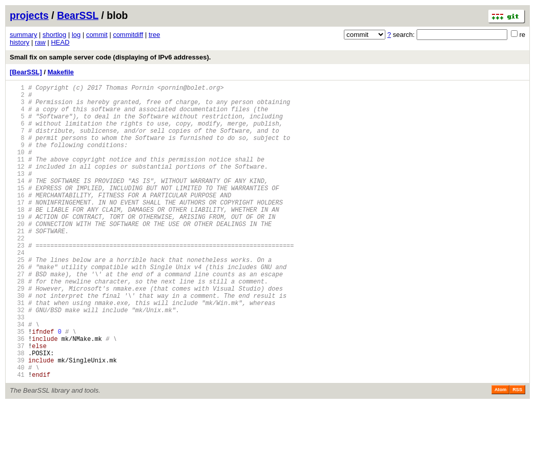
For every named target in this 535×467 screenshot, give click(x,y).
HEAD (60, 42)
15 (17, 211)
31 (17, 350)
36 (17, 394)
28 (17, 324)
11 (17, 176)
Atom (500, 452)
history (19, 42)
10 (17, 167)
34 (17, 376)
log (76, 34)
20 (17, 254)
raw (40, 42)
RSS (517, 452)
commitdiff (128, 34)
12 (17, 184)
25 (17, 298)
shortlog (54, 34)
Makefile (61, 72)
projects (29, 15)
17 (17, 228)
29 (17, 333)
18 (17, 237)
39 (17, 420)
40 (17, 428)
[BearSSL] (26, 72)
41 (17, 437)
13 (17, 193)
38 (17, 411)
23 (17, 280)
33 (17, 367)
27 (17, 315)
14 (17, 202)
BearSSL (77, 15)
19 (17, 245)
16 (17, 219)
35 (17, 385)
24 (17, 289)
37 (17, 402)
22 (17, 272)
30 (17, 341)
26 (17, 306)
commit (97, 34)
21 (17, 263)
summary (23, 34)
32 (17, 359)
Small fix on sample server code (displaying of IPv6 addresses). (110, 57)
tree (154, 34)
